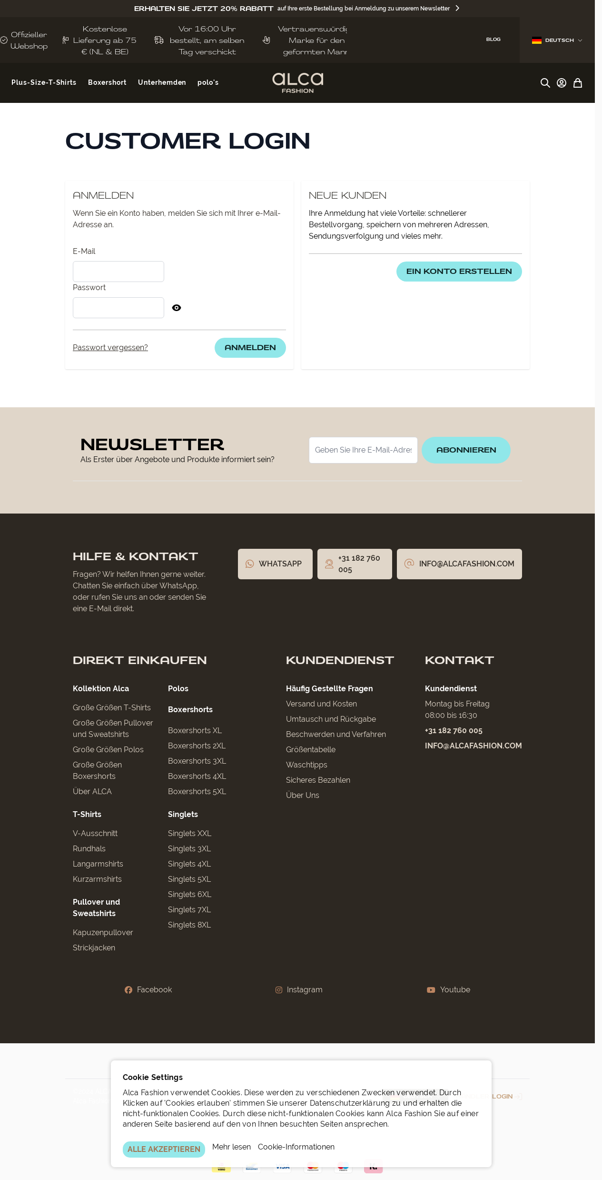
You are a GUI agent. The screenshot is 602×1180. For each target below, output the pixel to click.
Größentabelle (311, 749)
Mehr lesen (231, 1146)
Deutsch (557, 40)
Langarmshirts (98, 863)
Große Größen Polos (108, 749)
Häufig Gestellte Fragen (329, 688)
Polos (178, 688)
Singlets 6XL (189, 894)
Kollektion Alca (101, 688)
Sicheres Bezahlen (318, 780)
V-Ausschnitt (95, 833)
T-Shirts (87, 814)
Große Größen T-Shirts (112, 707)
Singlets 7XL (189, 909)
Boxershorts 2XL (197, 745)
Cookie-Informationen (296, 1146)
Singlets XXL (189, 833)
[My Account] (561, 83)
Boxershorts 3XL (197, 761)
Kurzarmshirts (97, 879)
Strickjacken (94, 947)
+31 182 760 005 (454, 730)
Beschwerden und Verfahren (336, 734)
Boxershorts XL (195, 730)
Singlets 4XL (189, 863)
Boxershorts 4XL (197, 776)
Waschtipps (306, 764)
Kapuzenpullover (103, 932)
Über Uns (302, 795)
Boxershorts (190, 709)
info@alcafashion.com (473, 745)
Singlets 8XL (189, 924)
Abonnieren (465, 450)
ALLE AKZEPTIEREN (164, 1149)
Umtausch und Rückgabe (331, 719)
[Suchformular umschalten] (545, 83)
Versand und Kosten (321, 703)
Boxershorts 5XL (197, 791)
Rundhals (89, 848)
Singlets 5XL (189, 879)
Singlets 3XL (189, 848)
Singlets (183, 814)
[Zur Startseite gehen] (297, 83)
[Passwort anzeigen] (176, 307)
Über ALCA (92, 791)
